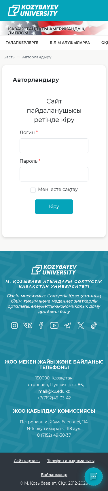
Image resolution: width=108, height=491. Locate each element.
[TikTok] (94, 325)
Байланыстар (54, 474)
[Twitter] (80, 325)
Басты (9, 57)
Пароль (30, 161)
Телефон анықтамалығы (70, 460)
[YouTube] (54, 325)
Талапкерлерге (22, 42)
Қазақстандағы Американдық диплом (46, 31)
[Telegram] (67, 325)
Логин (29, 132)
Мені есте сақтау (58, 189)
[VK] (27, 325)
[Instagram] (14, 325)
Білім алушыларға (70, 42)
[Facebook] (41, 325)
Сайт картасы (27, 460)
